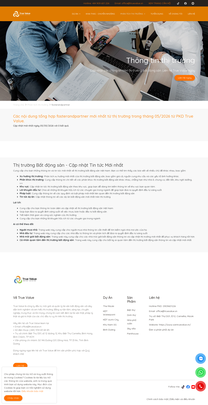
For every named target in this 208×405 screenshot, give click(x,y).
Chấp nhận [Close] (13, 398)
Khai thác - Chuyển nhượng (100, 14)
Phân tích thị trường (131, 14)
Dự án (75, 14)
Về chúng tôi (175, 14)
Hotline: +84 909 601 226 (96, 3)
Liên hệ (191, 14)
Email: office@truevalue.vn (129, 3)
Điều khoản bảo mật (32, 391)
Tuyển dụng (157, 14)
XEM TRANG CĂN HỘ (160, 3)
